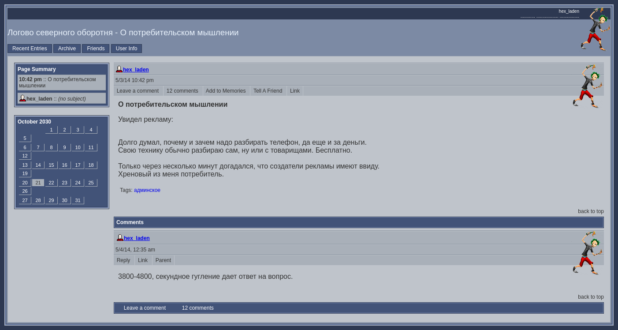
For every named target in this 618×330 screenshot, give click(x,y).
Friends (95, 48)
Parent (163, 260)
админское (147, 190)
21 (38, 182)
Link (294, 91)
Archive (67, 48)
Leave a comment (138, 91)
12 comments (183, 91)
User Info (127, 48)
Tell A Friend (268, 91)
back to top (591, 211)
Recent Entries (29, 48)
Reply (124, 260)
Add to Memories (226, 91)
